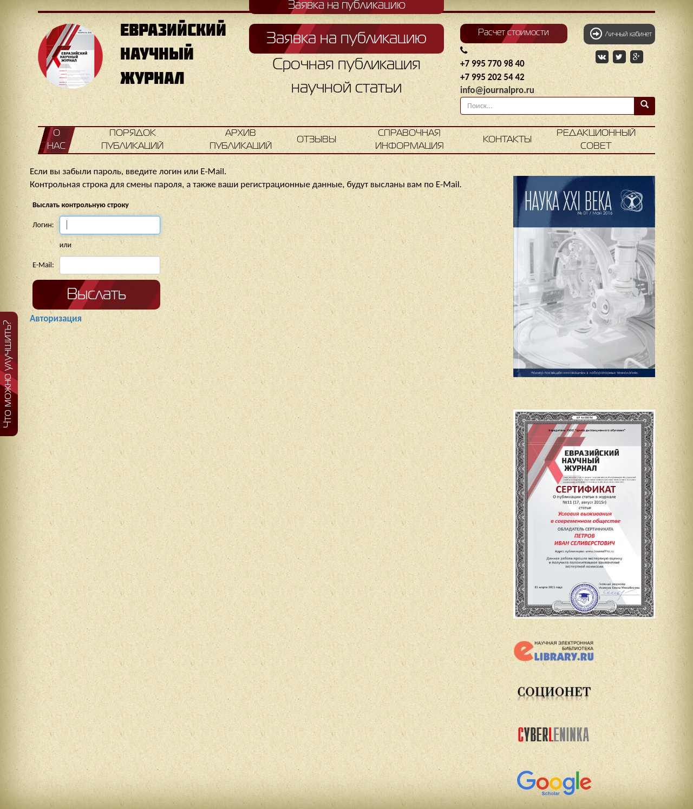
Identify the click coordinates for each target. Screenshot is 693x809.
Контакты (507, 140)
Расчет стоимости (513, 33)
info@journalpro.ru (497, 90)
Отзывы (316, 140)
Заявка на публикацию (346, 39)
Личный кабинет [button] (621, 34)
